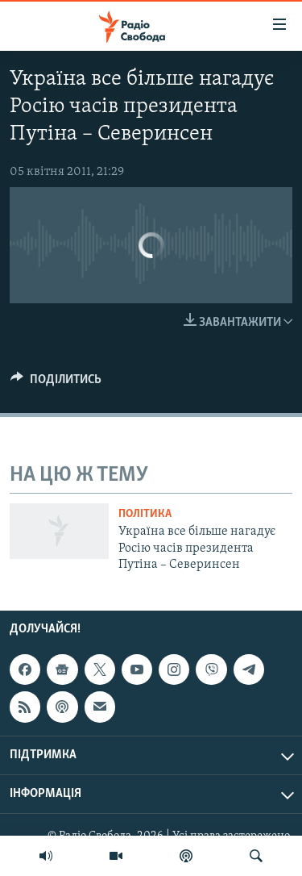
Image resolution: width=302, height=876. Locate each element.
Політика (145, 514)
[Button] (55, 383)
